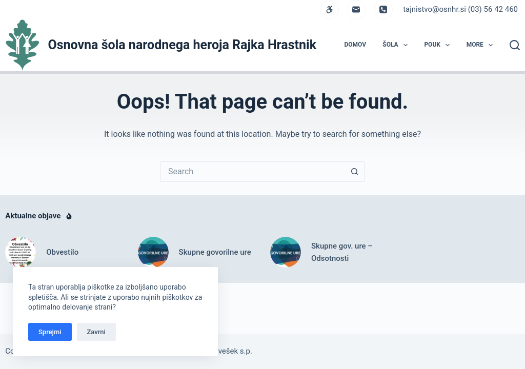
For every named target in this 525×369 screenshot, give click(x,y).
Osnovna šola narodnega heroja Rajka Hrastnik (182, 44)
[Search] (515, 45)
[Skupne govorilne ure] (153, 252)
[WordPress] (329, 9)
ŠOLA (397, 45)
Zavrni (96, 332)
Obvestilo (62, 252)
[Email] (356, 9)
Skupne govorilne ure (215, 252)
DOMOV (355, 44)
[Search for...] (252, 171)
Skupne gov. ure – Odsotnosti (342, 252)
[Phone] (383, 9)
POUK (439, 45)
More (482, 45)
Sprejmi (50, 332)
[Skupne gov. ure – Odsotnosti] (285, 252)
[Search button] (355, 171)
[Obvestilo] (20, 252)
